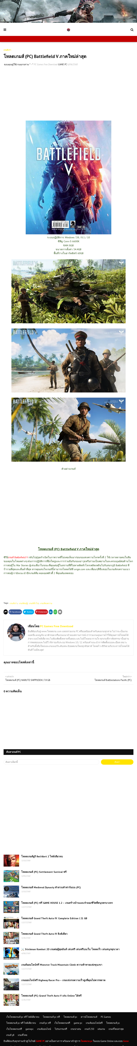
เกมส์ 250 (89, 1029)
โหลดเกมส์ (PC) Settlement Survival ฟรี (44, 872)
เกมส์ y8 (10, 1035)
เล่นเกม (101, 1029)
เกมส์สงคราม (46, 603)
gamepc (30, 1029)
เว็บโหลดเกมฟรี (62, 1022)
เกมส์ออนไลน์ (44, 1029)
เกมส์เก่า (13, 603)
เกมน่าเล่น (76, 1029)
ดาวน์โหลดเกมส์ (89, 1016)
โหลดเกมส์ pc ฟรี (51, 1016)
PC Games (106, 1016)
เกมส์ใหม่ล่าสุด (116, 1029)
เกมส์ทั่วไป (34, 603)
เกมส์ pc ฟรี (45, 1022)
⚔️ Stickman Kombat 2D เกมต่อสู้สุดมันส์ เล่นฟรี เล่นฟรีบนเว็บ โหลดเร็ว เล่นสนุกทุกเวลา (70, 949)
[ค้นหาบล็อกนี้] (51, 762)
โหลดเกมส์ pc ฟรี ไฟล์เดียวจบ (21, 1022)
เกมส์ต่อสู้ (23, 603)
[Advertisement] (68, 96)
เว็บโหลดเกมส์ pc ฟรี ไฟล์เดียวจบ (22, 1016)
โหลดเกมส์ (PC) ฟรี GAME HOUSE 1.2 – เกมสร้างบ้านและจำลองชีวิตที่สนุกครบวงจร (67, 902)
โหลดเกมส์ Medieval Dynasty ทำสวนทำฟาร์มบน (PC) (51, 887)
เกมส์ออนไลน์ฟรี (94, 1022)
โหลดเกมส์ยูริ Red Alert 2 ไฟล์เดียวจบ (42, 856)
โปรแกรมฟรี (61, 1029)
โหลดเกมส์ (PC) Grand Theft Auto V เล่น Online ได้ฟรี (51, 995)
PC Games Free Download (46, 64)
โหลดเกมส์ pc (70, 1016)
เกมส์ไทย (22, 1035)
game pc (78, 1022)
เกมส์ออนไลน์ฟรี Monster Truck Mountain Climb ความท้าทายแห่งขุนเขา (61, 964)
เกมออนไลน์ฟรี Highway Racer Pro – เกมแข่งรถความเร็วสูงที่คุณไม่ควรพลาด (63, 980)
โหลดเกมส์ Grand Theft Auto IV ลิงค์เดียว (44, 933)
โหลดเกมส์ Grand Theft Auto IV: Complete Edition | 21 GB (54, 918)
